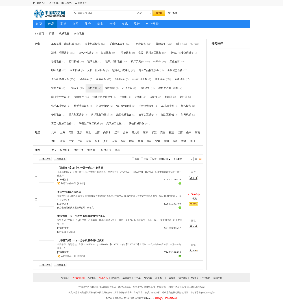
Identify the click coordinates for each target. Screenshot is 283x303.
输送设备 (160, 79)
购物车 (81, 2)
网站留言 (194, 277)
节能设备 (126, 52)
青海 (149, 141)
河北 (88, 132)
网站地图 (148, 277)
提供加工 (92, 150)
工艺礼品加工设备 (61, 123)
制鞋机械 (186, 114)
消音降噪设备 (146, 105)
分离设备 (180, 79)
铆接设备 (56, 114)
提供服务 (65, 150)
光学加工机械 (113, 123)
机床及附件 (137, 61)
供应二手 (79, 150)
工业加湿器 (167, 105)
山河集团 (61, 232)
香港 (183, 141)
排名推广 (159, 277)
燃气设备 (186, 105)
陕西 (131, 141)
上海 (62, 132)
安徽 (162, 132)
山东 (188, 132)
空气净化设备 (86, 52)
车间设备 (120, 79)
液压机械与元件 (60, 79)
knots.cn (150, 298)
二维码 (68, 2)
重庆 (79, 132)
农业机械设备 (92, 43)
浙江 (154, 132)
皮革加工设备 (146, 114)
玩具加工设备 (76, 114)
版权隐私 (127, 277)
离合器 (183, 96)
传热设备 (79, 33)
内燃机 (138, 96)
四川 (97, 141)
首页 (41, 33)
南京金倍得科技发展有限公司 (71, 207)
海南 (88, 141)
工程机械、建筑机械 (62, 43)
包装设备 (141, 43)
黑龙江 (135, 132)
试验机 (153, 96)
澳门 (192, 141)
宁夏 (157, 141)
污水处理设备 (139, 79)
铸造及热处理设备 (102, 96)
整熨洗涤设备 (81, 105)
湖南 (62, 141)
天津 (71, 132)
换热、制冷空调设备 (182, 52)
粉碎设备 (56, 61)
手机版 (55, 2)
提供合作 (106, 150)
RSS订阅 (206, 277)
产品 (51, 33)
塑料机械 (74, 61)
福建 (171, 132)
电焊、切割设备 (113, 61)
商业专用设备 (58, 96)
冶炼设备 (145, 88)
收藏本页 (41, 2)
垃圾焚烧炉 (102, 105)
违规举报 (218, 277)
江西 (180, 132)
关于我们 (92, 277)
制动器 (168, 96)
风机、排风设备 (96, 70)
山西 (97, 132)
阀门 (178, 43)
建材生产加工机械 (168, 88)
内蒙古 (107, 132)
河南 (197, 132)
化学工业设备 (58, 105)
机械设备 (64, 33)
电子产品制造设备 (149, 70)
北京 (53, 132)
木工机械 (75, 70)
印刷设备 (56, 70)
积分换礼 (182, 277)
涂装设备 (101, 79)
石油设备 (127, 88)
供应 (53, 150)
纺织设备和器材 (100, 114)
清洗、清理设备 (60, 52)
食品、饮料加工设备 (149, 52)
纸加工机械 (167, 114)
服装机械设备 (123, 114)
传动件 (157, 61)
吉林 (125, 132)
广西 (79, 141)
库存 (117, 150)
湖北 (53, 141)
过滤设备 (106, 52)
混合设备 (56, 88)
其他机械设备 (136, 123)
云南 (114, 141)
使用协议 (115, 277)
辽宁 (116, 132)
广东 (71, 141)
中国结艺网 (140, 298)
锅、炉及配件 (123, 105)
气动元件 (79, 96)
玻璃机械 (92, 61)
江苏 (145, 132)
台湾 (175, 141)
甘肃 (140, 141)
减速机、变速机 (121, 70)
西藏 (123, 141)
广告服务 (171, 277)
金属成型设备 (174, 70)
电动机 (123, 96)
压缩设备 (84, 79)
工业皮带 (174, 61)
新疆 (166, 141)
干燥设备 (74, 88)
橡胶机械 (110, 88)
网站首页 (65, 277)
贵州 (105, 141)
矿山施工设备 (117, 43)
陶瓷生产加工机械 (89, 123)
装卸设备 (161, 43)
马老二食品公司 (68, 183)
